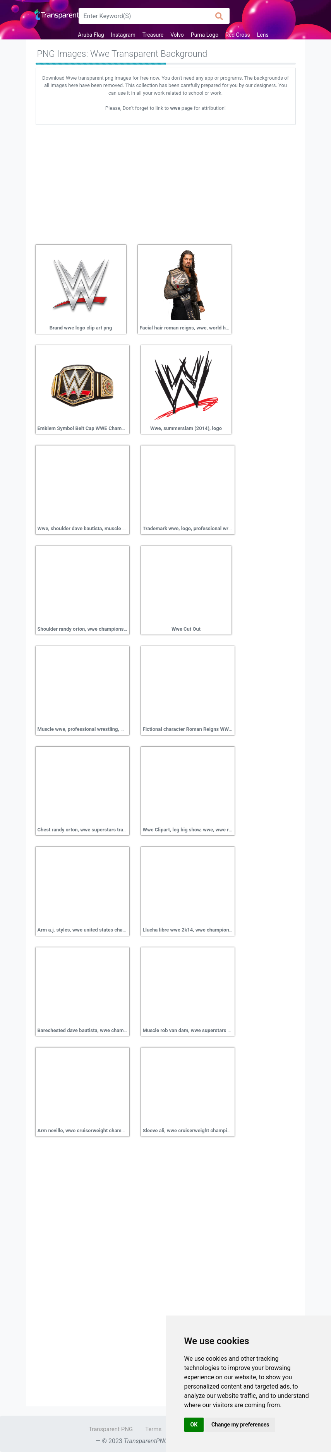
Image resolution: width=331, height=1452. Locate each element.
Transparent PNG (111, 1429)
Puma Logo (204, 35)
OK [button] (194, 1424)
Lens (263, 35)
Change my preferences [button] (240, 1424)
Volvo (177, 35)
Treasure (152, 35)
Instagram (123, 35)
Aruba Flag (91, 35)
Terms (153, 1429)
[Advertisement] (166, 182)
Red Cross (237, 35)
